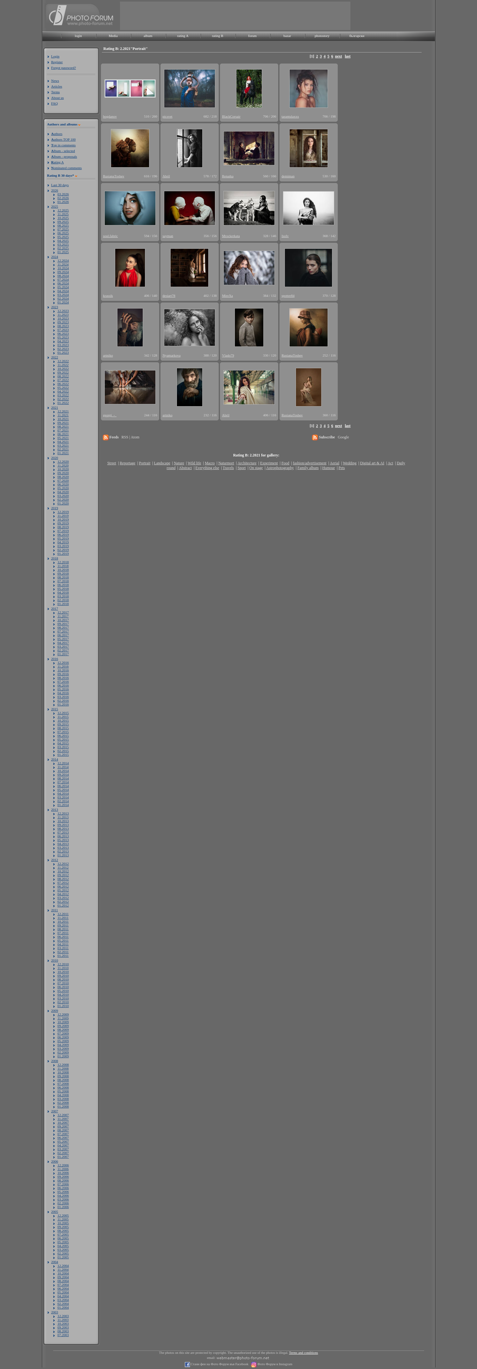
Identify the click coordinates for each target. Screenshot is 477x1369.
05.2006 (63, 1192)
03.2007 (63, 1149)
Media (113, 36)
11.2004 (63, 1269)
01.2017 (63, 654)
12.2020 (63, 461)
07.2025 (63, 229)
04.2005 (63, 1246)
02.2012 (63, 901)
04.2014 (63, 793)
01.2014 (63, 805)
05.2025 (63, 237)
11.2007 (63, 1119)
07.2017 (63, 631)
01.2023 (63, 352)
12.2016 (63, 662)
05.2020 (63, 488)
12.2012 (63, 863)
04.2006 (63, 1195)
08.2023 (63, 326)
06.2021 (63, 434)
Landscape (162, 463)
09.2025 (63, 221)
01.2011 (63, 955)
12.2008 (63, 1064)
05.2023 (63, 337)
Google (343, 437)
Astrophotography (280, 468)
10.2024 (63, 268)
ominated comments (66, 168)
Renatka (228, 176)
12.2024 (63, 260)
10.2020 (63, 469)
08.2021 (63, 426)
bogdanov (110, 116)
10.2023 (63, 318)
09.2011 (63, 925)
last (348, 56)
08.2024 (63, 276)
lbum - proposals (64, 156)
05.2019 (63, 538)
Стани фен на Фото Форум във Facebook (219, 1364)
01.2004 (63, 1307)
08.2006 (63, 1180)
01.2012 (63, 905)
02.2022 (63, 399)
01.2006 (63, 1207)
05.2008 (63, 1091)
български (357, 36)
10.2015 (63, 720)
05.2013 (63, 840)
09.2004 (63, 1277)
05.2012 (63, 890)
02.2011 (63, 952)
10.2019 (63, 519)
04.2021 (63, 441)
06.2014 (63, 786)
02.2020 (63, 499)
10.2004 (63, 1273)
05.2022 (63, 387)
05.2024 (63, 287)
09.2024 (63, 272)
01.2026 (63, 202)
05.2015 (63, 739)
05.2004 (63, 1292)
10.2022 (63, 368)
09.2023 (63, 322)
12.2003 (63, 1316)
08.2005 (63, 1230)
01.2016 (63, 704)
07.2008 (63, 1083)
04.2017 (63, 643)
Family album (308, 468)
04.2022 (63, 391)
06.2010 (63, 987)
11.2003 (63, 1320)
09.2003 (63, 1327)
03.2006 (63, 1199)
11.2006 (63, 1169)
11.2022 (63, 365)
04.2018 (63, 592)
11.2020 (63, 465)
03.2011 (63, 948)
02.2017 (63, 650)
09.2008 (63, 1076)
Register (57, 62)
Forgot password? (63, 68)
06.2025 (63, 233)
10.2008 (63, 1072)
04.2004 (63, 1296)
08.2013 (63, 828)
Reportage (127, 463)
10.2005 (63, 1223)
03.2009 (63, 1048)
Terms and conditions (303, 1352)
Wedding (349, 463)
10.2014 (63, 771)
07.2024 (63, 279)
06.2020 (63, 484)
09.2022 (63, 372)
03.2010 (63, 998)
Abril (166, 176)
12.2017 (63, 612)
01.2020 (63, 503)
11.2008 (63, 1068)
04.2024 (63, 291)
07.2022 (63, 380)
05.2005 (63, 1242)
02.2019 (63, 550)
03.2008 (63, 1099)
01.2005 (63, 1257)
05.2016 (63, 689)
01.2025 (63, 252)
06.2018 (63, 585)
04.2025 (63, 240)
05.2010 (63, 991)
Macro (210, 463)
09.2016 (63, 674)
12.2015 (63, 713)
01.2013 (63, 855)
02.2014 (63, 801)
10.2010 (63, 972)
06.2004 (63, 1288)
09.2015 (63, 724)
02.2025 (63, 248)
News (55, 81)
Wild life (194, 463)
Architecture (246, 463)
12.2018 (63, 562)
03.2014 (63, 797)
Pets (341, 468)
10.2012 (63, 871)
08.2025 (63, 225)
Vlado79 (228, 355)
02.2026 (63, 198)
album (148, 36)
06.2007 (63, 1138)
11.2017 (63, 616)
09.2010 (63, 975)
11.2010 (63, 968)
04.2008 (63, 1095)
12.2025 (63, 210)
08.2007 (63, 1130)
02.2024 (63, 298)
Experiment (269, 463)
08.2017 (63, 627)
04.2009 (63, 1045)
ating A (57, 162)
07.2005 (63, 1234)
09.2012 (63, 875)
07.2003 (63, 1335)
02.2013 (63, 851)
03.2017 (63, 646)
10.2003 (63, 1323)
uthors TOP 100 (63, 139)
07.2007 (63, 1134)
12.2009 (63, 1014)
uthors (56, 134)
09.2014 (63, 774)
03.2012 (63, 898)
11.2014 (63, 767)
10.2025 (63, 218)
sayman (168, 236)
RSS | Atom (130, 437)
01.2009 (63, 1056)
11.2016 (63, 666)
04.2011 (63, 944)
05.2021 (63, 438)
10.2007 (63, 1122)
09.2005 (63, 1227)
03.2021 (63, 445)
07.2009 (63, 1033)
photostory (322, 36)
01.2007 (63, 1156)
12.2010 (63, 964)
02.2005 (63, 1253)
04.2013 (63, 844)
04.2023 (63, 341)
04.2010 (63, 994)
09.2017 (63, 624)
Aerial (334, 463)
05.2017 (63, 639)
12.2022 (63, 361)
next (338, 56)
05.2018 (63, 588)
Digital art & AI (372, 463)
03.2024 (63, 294)
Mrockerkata (231, 236)
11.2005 (63, 1219)
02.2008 (63, 1102)
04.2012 (63, 894)
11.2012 (63, 867)
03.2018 (63, 596)
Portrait (144, 463)
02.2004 (63, 1303)
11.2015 (63, 716)
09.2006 (63, 1176)
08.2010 (63, 979)
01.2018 (63, 604)
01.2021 (63, 453)
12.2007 (63, 1115)
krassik (108, 295)
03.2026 (63, 194)
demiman (288, 176)
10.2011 (63, 921)
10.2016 (63, 670)
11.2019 (63, 515)
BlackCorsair (231, 116)
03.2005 (63, 1249)
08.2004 (63, 1281)
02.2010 (63, 1002)
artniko (108, 355)
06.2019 (63, 534)
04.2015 (63, 743)
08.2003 (63, 1331)
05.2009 (63, 1041)
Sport (241, 468)
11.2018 (63, 566)
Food (285, 463)
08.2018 (63, 577)
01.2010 (63, 1006)
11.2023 (63, 314)
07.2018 (63, 581)
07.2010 (63, 983)
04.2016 (63, 693)
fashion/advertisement (309, 463)
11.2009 (63, 1018)
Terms (55, 92)
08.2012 (63, 879)
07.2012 (63, 882)
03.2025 (63, 244)
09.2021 (63, 423)
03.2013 (63, 847)
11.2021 (63, 415)
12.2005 (63, 1215)
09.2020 (63, 473)
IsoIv (285, 236)
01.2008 (63, 1106)
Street (111, 463)
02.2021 (63, 449)
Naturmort (226, 463)
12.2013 (63, 813)
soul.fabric (110, 236)
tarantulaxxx (290, 116)
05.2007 (63, 1141)
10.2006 (63, 1173)
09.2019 (63, 523)
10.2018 (63, 569)
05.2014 (63, 789)
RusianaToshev (113, 176)
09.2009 (63, 1026)
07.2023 (63, 330)
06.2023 (63, 333)
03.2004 (63, 1300)
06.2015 (63, 735)
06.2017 (63, 635)
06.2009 (63, 1037)
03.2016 (63, 697)
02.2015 (63, 751)
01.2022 (63, 403)
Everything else (207, 468)
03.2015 (63, 747)
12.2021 (63, 411)
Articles (56, 86)
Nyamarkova (172, 355)
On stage (256, 468)
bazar (287, 36)
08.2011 (63, 929)
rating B (217, 36)
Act (390, 463)
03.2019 (63, 546)
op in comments (63, 145)
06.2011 (63, 936)
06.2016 (63, 685)
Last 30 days (60, 185)
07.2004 (63, 1284)
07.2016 (63, 681)
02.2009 (63, 1052)
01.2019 (63, 553)
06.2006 (63, 1188)
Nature (179, 463)
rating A (183, 36)
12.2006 (63, 1165)
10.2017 (63, 620)
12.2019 (63, 512)
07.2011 (63, 933)
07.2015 (63, 732)
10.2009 (63, 1022)
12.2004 (63, 1266)
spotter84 (288, 295)
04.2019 (63, 542)
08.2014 (63, 778)
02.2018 (63, 600)
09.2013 (63, 825)
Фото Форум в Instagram (274, 1364)
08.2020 (63, 477)
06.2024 (63, 283)
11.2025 (63, 214)
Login (55, 56)
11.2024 (63, 264)
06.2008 (63, 1087)
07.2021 (63, 430)
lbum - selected (63, 151)
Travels (228, 468)
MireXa (227, 295)
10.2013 (63, 821)
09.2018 (63, 573)
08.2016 (63, 678)
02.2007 (63, 1153)
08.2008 (63, 1080)
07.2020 (63, 480)
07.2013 (63, 832)
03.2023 (63, 345)
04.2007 (63, 1145)
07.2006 (63, 1184)
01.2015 (63, 754)
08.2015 (63, 728)
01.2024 (63, 302)
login (78, 36)
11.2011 (63, 918)
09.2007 (63, 1126)
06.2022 (63, 384)
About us (57, 98)
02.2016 (63, 700)
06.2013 (63, 836)
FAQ (54, 103)
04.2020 (63, 492)
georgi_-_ (110, 415)
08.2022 (63, 376)
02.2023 (63, 349)
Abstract (185, 468)
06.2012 (63, 886)
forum (252, 36)
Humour (328, 468)
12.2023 (63, 311)
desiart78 (169, 295)
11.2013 (63, 817)
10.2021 (63, 419)
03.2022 (63, 395)
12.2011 (63, 914)
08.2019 (63, 527)
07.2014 (63, 782)
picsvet (168, 116)
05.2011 (63, 940)
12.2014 (63, 763)
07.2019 (63, 531)
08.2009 (63, 1029)
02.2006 (63, 1203)
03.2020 (63, 496)
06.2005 (63, 1238)
